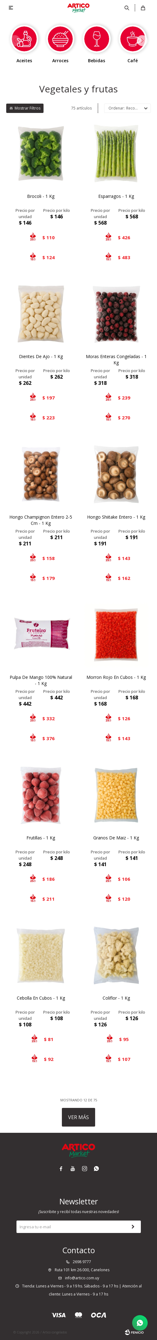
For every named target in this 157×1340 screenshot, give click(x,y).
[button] (142, 40)
